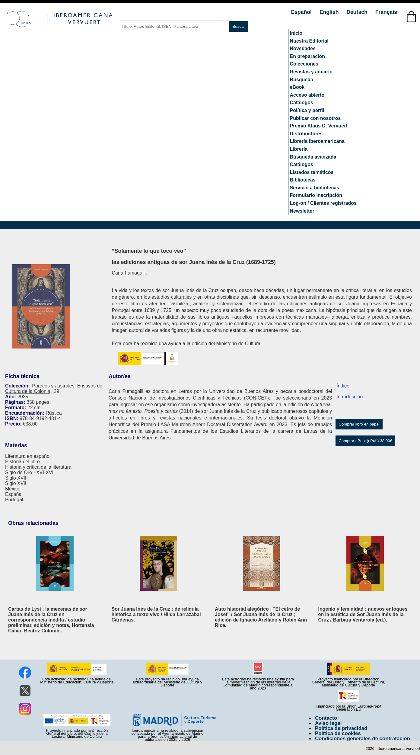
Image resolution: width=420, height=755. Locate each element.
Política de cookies (338, 733)
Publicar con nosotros (315, 118)
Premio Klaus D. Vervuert (319, 125)
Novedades (303, 48)
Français (386, 12)
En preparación (307, 56)
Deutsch (357, 12)
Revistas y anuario (311, 71)
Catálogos (301, 102)
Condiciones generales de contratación (362, 738)
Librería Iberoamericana (317, 141)
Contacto (326, 718)
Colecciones (304, 63)
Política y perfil (307, 110)
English (330, 12)
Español (302, 12)
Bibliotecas (303, 179)
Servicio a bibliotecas (314, 187)
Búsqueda (301, 79)
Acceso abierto (307, 95)
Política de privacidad (341, 728)
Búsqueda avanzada (313, 156)
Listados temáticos (312, 172)
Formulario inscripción (316, 195)
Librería (299, 149)
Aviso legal (328, 723)
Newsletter (302, 211)
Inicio (296, 33)
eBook (297, 87)
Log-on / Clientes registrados (323, 203)
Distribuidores (306, 133)
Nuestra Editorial (309, 40)
